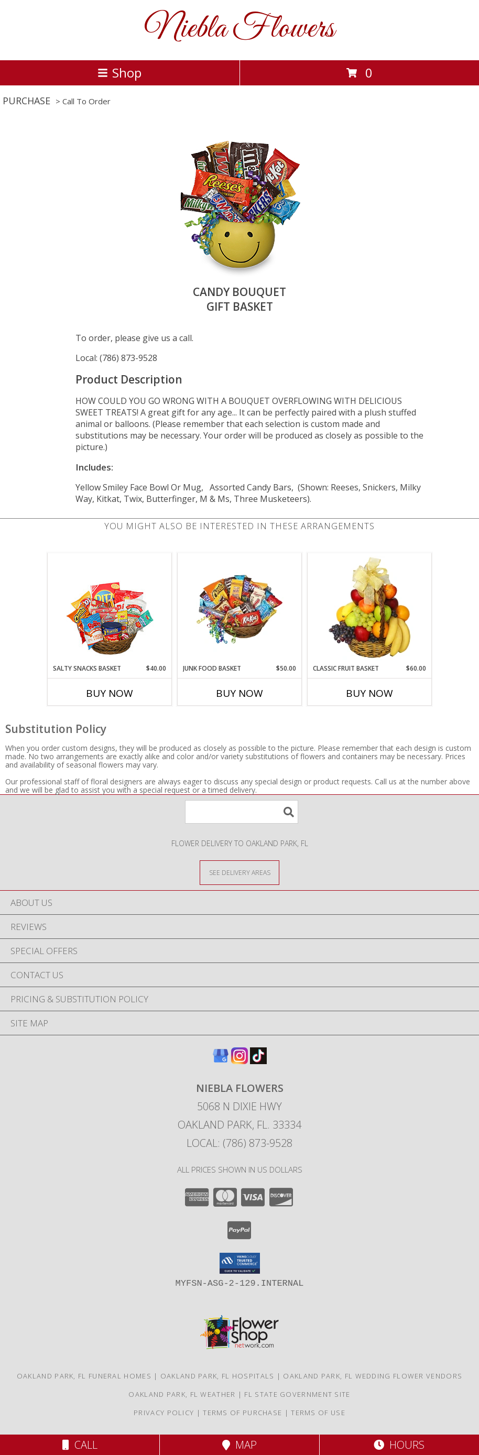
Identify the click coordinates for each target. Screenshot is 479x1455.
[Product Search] (241, 812)
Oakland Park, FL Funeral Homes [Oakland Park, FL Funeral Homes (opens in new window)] (84, 1376)
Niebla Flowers (239, 29)
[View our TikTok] (258, 1061)
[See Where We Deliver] (239, 872)
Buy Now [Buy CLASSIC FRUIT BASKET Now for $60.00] (369, 693)
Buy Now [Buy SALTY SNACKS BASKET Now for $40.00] (109, 693)
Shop (119, 72)
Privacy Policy (164, 1412)
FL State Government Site (297, 1394)
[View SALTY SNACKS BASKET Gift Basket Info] (110, 608)
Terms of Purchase (242, 1412)
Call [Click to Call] (79, 1445)
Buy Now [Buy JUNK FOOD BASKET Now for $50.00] (239, 693)
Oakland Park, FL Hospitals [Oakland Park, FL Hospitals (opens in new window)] (217, 1376)
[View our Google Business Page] (220, 1061)
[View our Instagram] (239, 1061)
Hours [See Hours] (399, 1445)
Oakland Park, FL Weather (181, 1394)
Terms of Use (318, 1412)
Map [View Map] (239, 1445)
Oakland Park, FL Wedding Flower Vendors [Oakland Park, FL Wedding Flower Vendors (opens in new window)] (372, 1376)
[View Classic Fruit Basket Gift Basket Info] (369, 608)
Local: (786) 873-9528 (116, 358)
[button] (240, 1263)
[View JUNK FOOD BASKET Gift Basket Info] (240, 608)
